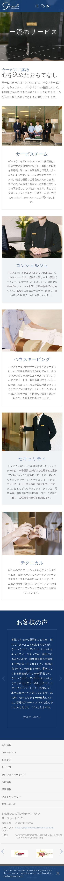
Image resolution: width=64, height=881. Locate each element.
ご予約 (54, 5)
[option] (32, 678)
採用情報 (6, 781)
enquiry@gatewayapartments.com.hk (34, 827)
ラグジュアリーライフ (14, 774)
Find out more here (13, 876)
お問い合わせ (9, 804)
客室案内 (6, 759)
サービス (6, 767)
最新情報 (6, 789)
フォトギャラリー (11, 796)
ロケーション (9, 752)
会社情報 (6, 745)
